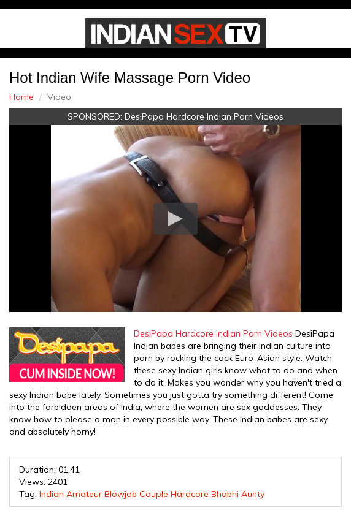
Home (21, 96)
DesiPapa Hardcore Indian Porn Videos (204, 116)
